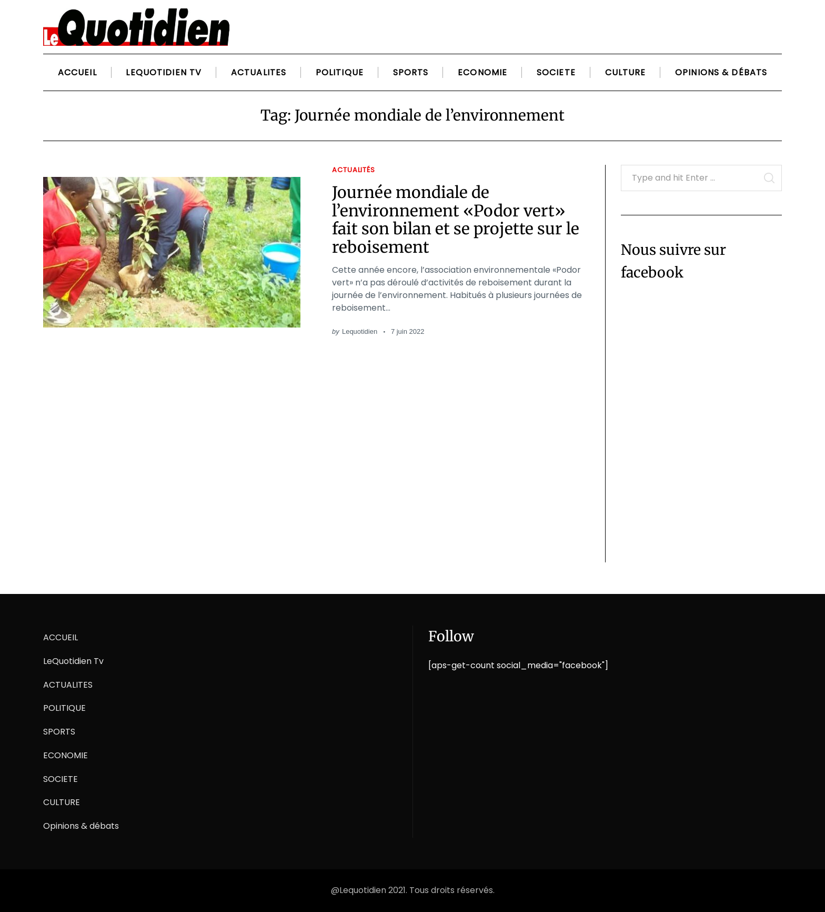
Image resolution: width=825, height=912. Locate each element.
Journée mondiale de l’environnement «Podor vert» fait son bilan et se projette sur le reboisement (455, 219)
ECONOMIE (482, 72)
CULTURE (625, 72)
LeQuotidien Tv (164, 72)
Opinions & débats (721, 72)
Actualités (353, 170)
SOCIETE (556, 72)
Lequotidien (359, 331)
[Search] (769, 23)
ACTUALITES (258, 72)
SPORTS (411, 72)
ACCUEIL (77, 72)
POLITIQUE (340, 72)
